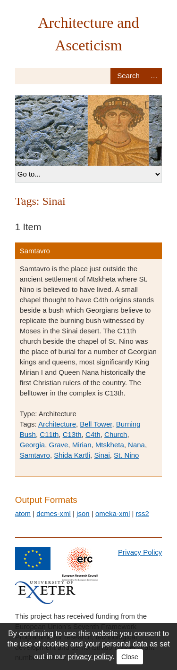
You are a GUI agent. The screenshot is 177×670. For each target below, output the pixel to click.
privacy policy (89, 657)
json (83, 513)
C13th (72, 434)
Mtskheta (109, 445)
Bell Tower (96, 424)
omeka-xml (112, 513)
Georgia (32, 445)
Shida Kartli (72, 455)
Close (129, 657)
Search (128, 76)
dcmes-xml (53, 513)
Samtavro (35, 251)
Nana (136, 445)
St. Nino (126, 455)
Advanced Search (154, 76)
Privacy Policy (140, 552)
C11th (49, 434)
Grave (58, 445)
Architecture (57, 424)
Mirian (82, 445)
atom (23, 513)
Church (115, 434)
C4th (93, 434)
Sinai (102, 455)
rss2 (142, 513)
